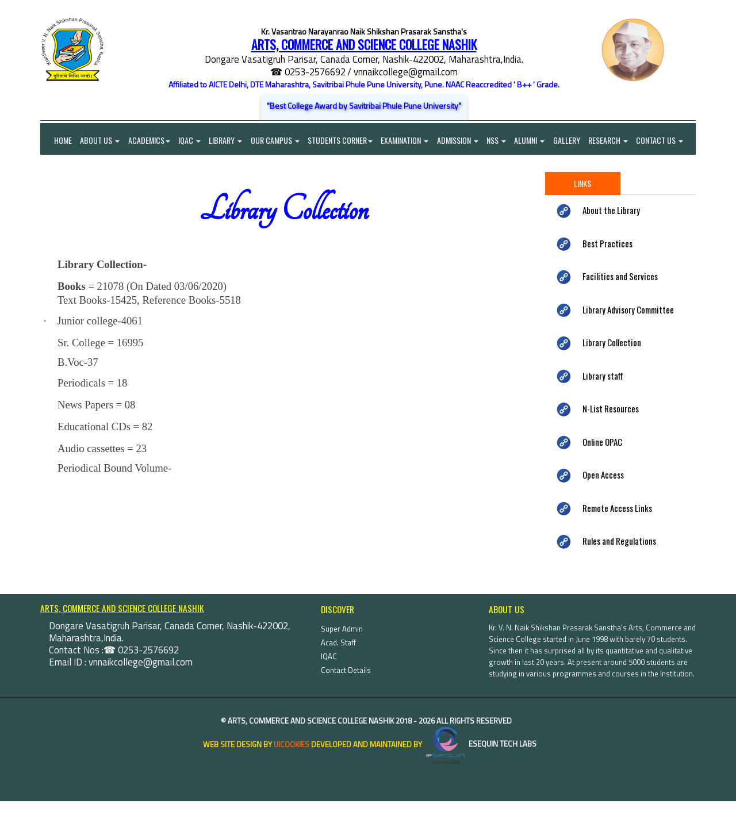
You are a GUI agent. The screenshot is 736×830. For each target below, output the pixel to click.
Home (56, 141)
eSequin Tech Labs (480, 773)
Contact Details (346, 699)
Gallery (570, 141)
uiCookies (291, 773)
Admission (460, 141)
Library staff (602, 404)
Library (227, 141)
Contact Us (63, 169)
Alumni (533, 141)
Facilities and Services (620, 305)
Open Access (603, 504)
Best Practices (607, 272)
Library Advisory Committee (628, 338)
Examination (407, 141)
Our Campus (276, 141)
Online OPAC (602, 470)
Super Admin (342, 657)
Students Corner (342, 141)
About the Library (611, 239)
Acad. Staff (338, 671)
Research (612, 141)
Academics (150, 141)
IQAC (190, 141)
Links (582, 212)
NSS (499, 141)
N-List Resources (610, 437)
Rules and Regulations (619, 570)
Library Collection (611, 371)
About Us (100, 141)
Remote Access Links (617, 536)
